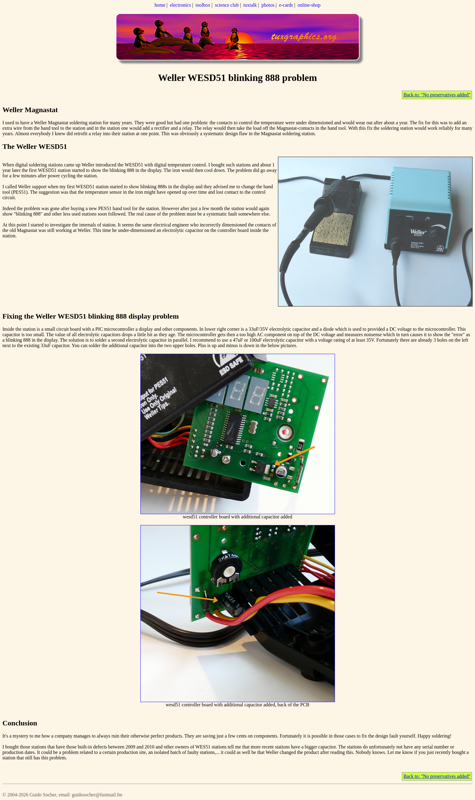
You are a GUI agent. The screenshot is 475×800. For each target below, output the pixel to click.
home (160, 5)
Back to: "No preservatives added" (436, 94)
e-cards (286, 5)
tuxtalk (250, 5)
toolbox (203, 5)
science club (227, 5)
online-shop (309, 5)
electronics (180, 5)
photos (268, 5)
